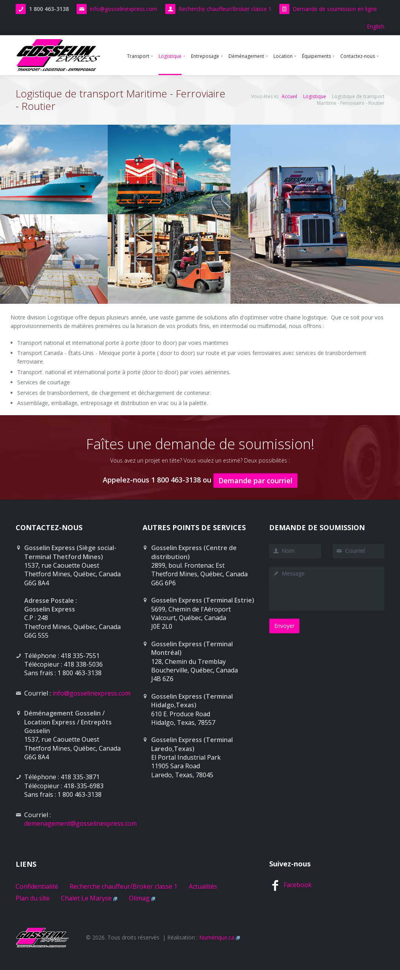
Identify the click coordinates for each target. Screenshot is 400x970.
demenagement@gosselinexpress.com (80, 823)
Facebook (298, 884)
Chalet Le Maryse (86, 898)
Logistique (314, 96)
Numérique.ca (216, 937)
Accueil (289, 96)
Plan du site (33, 898)
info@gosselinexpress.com (123, 9)
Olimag (139, 898)
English (375, 26)
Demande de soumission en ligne (335, 9)
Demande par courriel (255, 480)
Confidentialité (37, 886)
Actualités (203, 886)
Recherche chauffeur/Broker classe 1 (225, 9)
